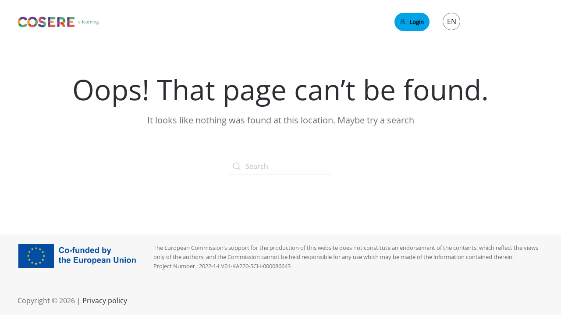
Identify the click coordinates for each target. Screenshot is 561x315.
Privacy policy (104, 300)
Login (412, 22)
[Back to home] (58, 21)
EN (451, 21)
